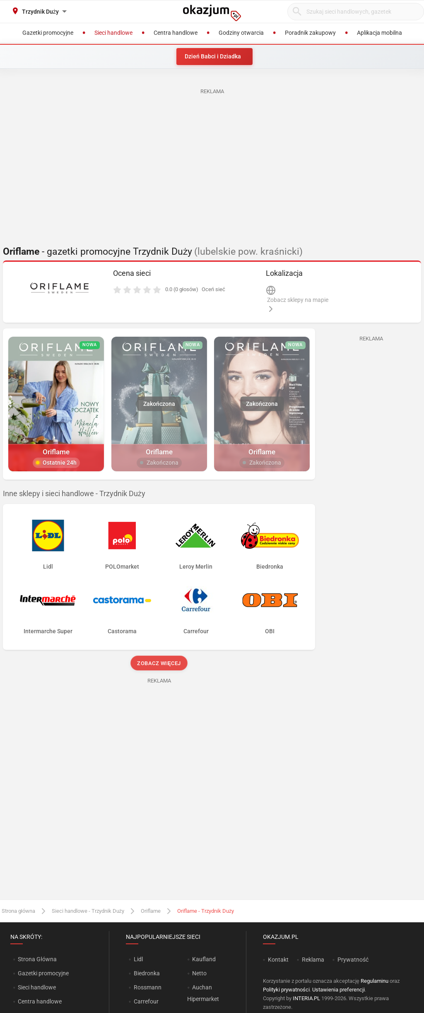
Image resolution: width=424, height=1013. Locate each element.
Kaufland (204, 959)
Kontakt (278, 959)
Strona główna (18, 911)
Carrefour (146, 1001)
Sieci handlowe (37, 987)
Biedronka (147, 973)
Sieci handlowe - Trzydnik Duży (88, 911)
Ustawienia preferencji (338, 989)
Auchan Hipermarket (203, 993)
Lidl (138, 959)
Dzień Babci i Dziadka (213, 56)
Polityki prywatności (286, 989)
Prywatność (353, 959)
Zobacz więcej (159, 663)
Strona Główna (37, 959)
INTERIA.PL (306, 998)
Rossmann (147, 987)
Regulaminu (374, 981)
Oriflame (151, 911)
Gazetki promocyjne (43, 973)
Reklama (313, 959)
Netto (199, 973)
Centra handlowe (40, 1001)
